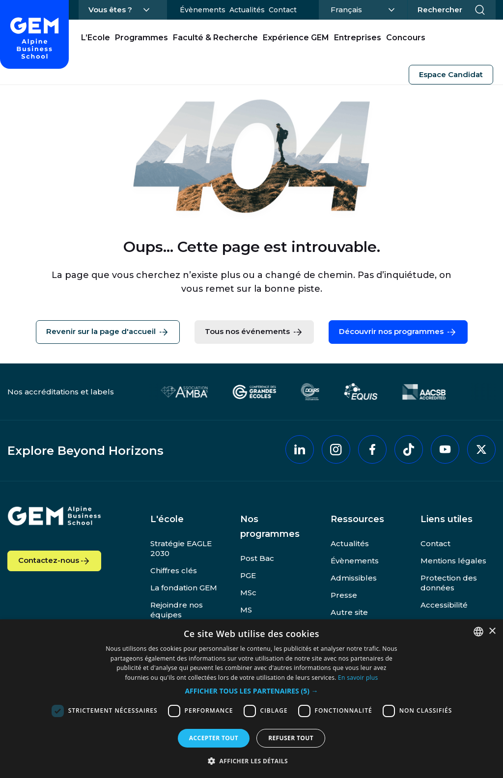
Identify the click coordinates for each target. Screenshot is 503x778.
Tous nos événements (254, 332)
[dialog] (251, 698)
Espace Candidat (451, 74)
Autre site (349, 612)
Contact (283, 9)
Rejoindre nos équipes (176, 609)
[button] (251, 691)
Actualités (247, 9)
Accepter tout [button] (213, 738)
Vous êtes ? (110, 9)
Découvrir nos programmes (398, 332)
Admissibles (354, 578)
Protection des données (448, 582)
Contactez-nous (54, 561)
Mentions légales (453, 560)
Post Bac (257, 558)
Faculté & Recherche (215, 37)
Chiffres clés (173, 570)
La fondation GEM (183, 587)
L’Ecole (95, 37)
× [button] (492, 631)
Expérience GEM (296, 37)
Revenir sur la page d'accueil (107, 332)
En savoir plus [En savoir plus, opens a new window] (358, 677)
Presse (344, 595)
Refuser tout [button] (290, 738)
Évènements (202, 9)
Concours (405, 37)
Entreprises (357, 37)
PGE (248, 575)
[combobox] (478, 632)
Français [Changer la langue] (361, 8)
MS (246, 609)
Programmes (141, 37)
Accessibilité (444, 605)
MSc (248, 592)
